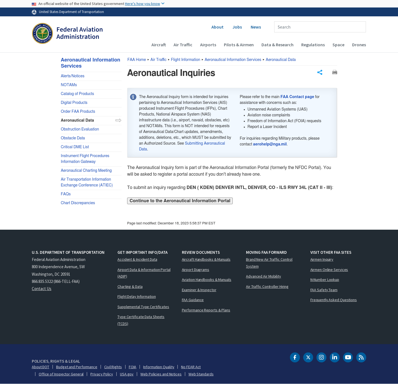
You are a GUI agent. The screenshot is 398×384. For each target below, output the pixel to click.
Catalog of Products (77, 94)
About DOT (40, 367)
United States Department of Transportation (71, 11)
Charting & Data (130, 286)
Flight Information (185, 60)
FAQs (66, 194)
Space (338, 44)
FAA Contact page (297, 97)
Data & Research (277, 44)
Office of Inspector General (61, 374)
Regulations (313, 44)
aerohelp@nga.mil (270, 144)
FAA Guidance (193, 299)
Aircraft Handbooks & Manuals (206, 259)
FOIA (133, 367)
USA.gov (126, 374)
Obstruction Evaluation (80, 129)
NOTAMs (69, 85)
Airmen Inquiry (322, 259)
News (256, 27)
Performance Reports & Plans (206, 310)
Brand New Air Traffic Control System (269, 263)
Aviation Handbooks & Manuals (206, 279)
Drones (359, 44)
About (217, 27)
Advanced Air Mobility (263, 276)
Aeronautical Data (281, 60)
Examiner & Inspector (199, 289)
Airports (208, 44)
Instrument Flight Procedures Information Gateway (85, 159)
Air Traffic (183, 44)
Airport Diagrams (195, 269)
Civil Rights (113, 367)
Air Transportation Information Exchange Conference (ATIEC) (87, 182)
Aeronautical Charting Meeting (86, 171)
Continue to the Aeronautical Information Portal (180, 201)
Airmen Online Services (329, 269)
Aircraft (158, 44)
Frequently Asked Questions (333, 299)
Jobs (237, 27)
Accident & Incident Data (137, 259)
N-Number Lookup (324, 279)
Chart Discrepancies (78, 203)
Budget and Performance (76, 367)
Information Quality (158, 367)
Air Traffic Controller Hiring (267, 286)
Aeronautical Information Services (233, 60)
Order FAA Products (78, 112)
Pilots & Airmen (239, 44)
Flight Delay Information (136, 296)
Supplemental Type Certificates (143, 306)
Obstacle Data (73, 138)
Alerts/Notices (72, 76)
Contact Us (41, 288)
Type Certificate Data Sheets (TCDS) (140, 320)
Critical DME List (75, 147)
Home (136, 60)
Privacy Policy (101, 374)
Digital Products (74, 103)
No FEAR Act (191, 367)
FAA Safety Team (324, 289)
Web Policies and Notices (161, 374)
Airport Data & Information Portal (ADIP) (144, 273)
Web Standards (201, 374)
